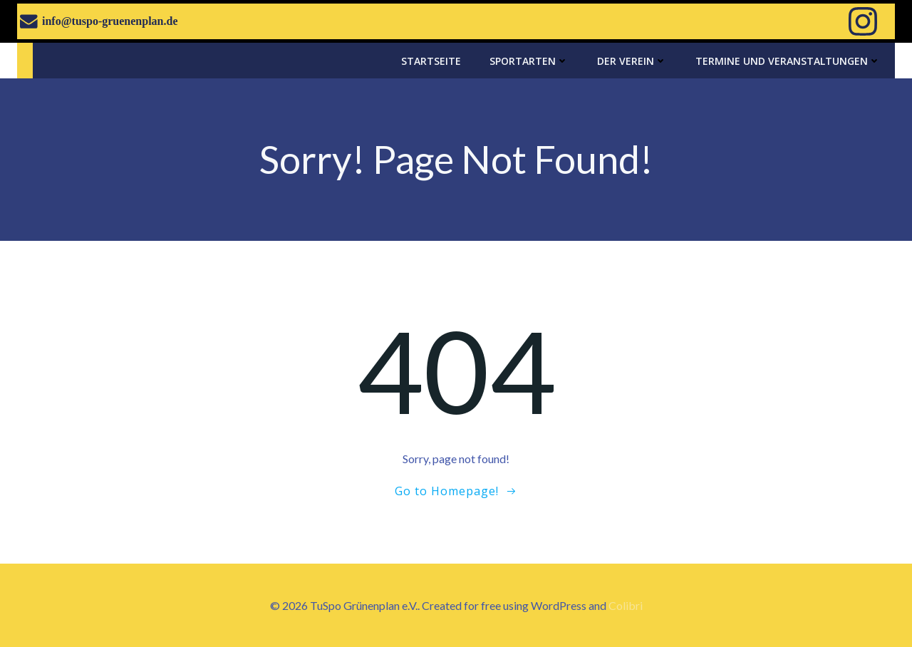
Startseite (431, 61)
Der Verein (632, 61)
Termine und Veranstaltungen (788, 61)
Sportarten (529, 61)
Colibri (625, 605)
